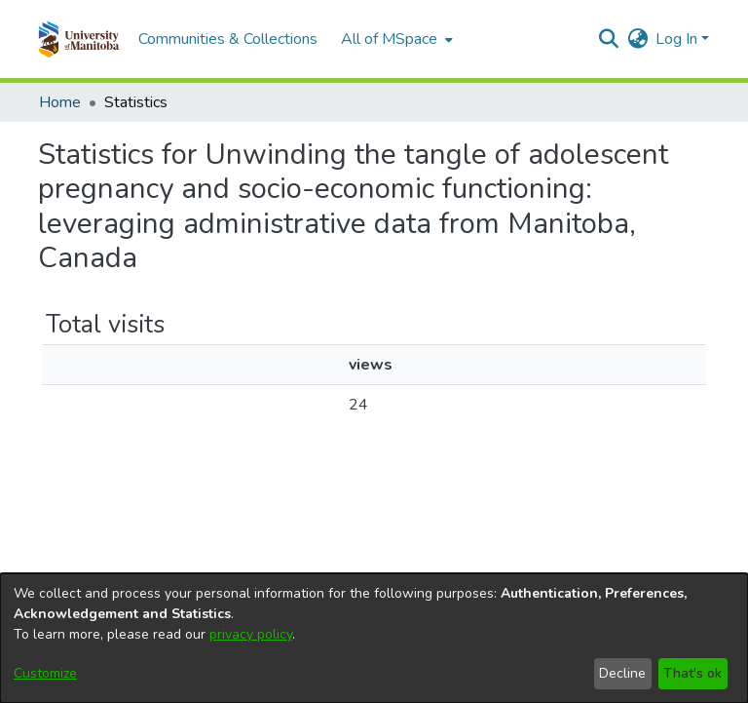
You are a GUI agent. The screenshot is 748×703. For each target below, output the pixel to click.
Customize (45, 673)
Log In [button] (678, 39)
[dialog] (374, 638)
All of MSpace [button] (389, 39)
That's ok (692, 673)
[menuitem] (395, 39)
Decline (622, 673)
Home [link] (60, 102)
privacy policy (250, 634)
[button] (78, 39)
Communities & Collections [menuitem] (228, 39)
